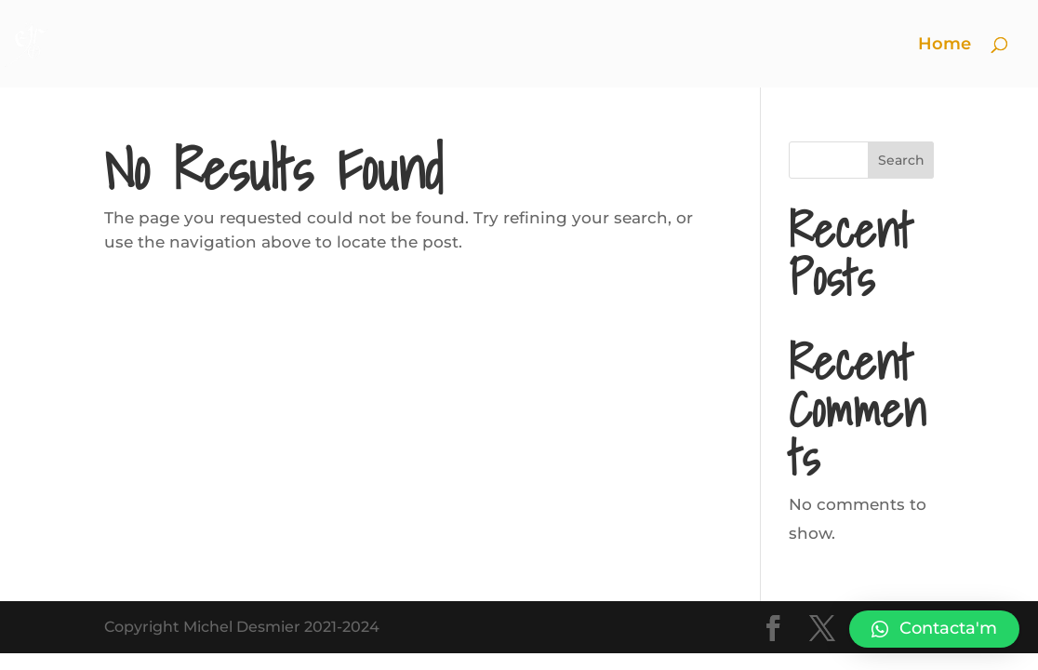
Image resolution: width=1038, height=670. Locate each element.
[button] (934, 629)
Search (901, 160)
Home (944, 45)
